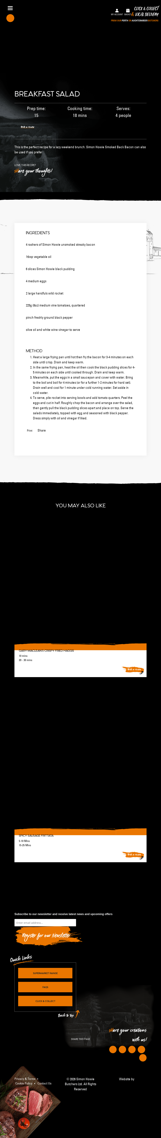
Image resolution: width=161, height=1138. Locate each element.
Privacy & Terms (24, 1079)
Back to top (66, 1016)
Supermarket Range (45, 973)
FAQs (45, 987)
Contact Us (44, 1083)
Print (29, 430)
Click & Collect (134, 14)
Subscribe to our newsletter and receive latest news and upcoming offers (63, 914)
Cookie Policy (23, 1083)
